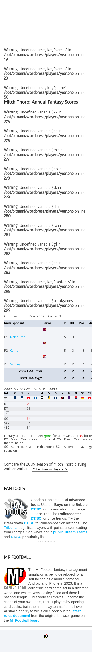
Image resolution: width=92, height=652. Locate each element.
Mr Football (17, 558)
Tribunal (11, 528)
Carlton (15, 351)
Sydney (15, 365)
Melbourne (17, 337)
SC (39, 509)
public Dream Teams (70, 532)
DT (33, 509)
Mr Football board (25, 620)
